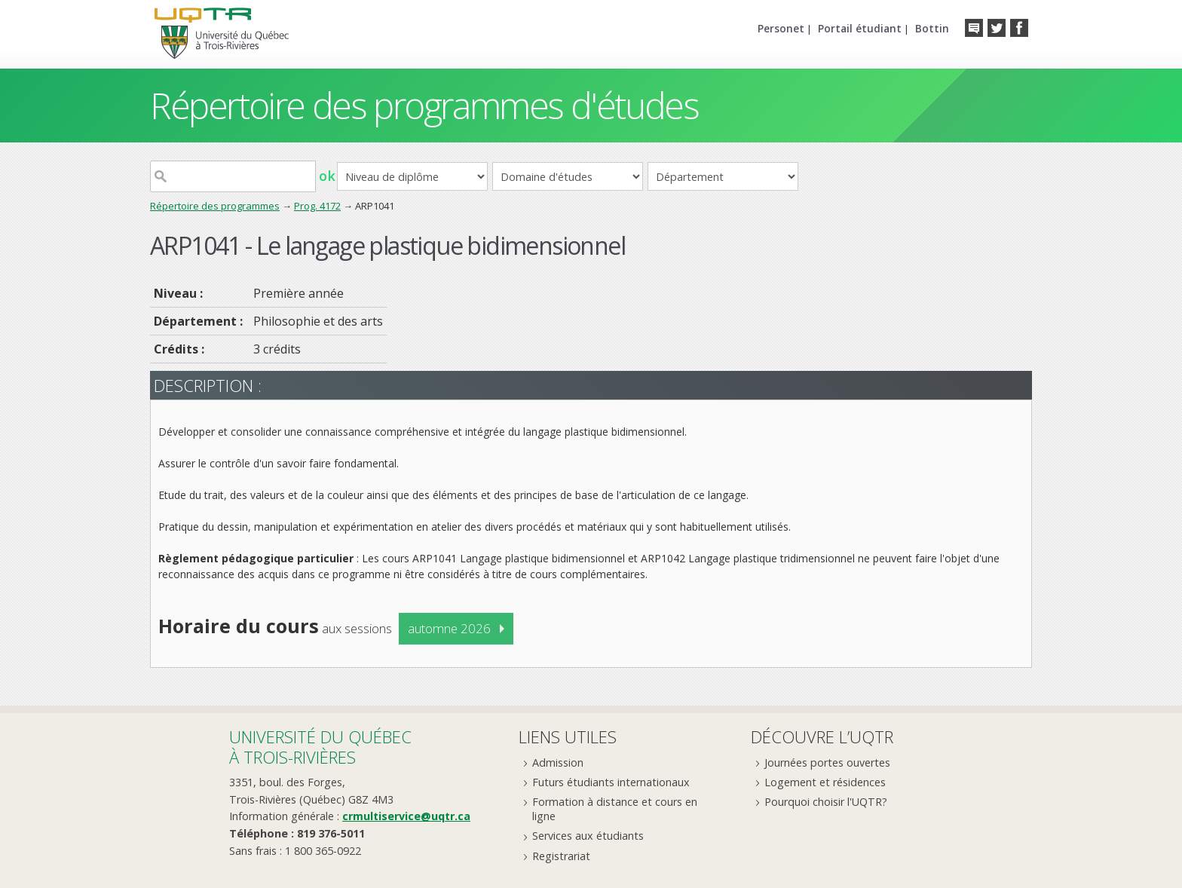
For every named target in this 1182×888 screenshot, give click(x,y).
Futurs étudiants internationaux (611, 782)
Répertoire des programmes (215, 206)
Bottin (932, 28)
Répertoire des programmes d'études (424, 105)
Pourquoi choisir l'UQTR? (825, 802)
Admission (557, 762)
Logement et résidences (825, 782)
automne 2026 (449, 628)
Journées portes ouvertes (827, 762)
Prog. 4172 (317, 206)
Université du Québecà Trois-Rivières (320, 746)
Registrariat (561, 856)
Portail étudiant (860, 28)
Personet (781, 28)
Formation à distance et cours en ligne (614, 809)
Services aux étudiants (588, 835)
